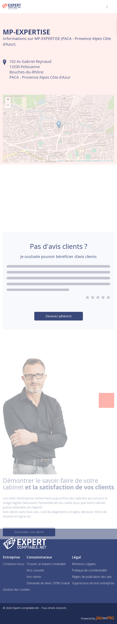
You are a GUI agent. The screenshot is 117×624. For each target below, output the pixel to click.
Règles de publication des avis (92, 577)
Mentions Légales (84, 564)
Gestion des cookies (16, 589)
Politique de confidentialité (89, 570)
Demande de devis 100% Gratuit (48, 583)
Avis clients (34, 577)
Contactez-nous (13, 564)
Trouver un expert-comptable (46, 564)
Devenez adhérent (59, 325)
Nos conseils (35, 570)
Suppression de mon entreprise (93, 583)
